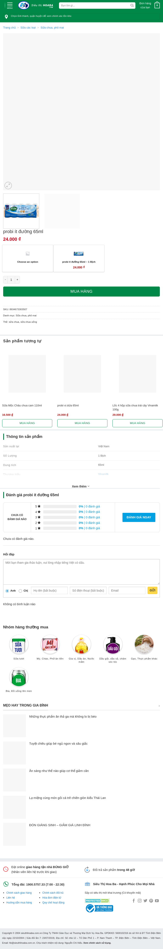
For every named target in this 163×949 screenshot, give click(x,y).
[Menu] (10, 5)
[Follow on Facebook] (134, 901)
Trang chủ (9, 27)
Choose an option (27, 261)
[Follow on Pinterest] (151, 901)
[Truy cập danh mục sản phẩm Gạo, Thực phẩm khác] (144, 649)
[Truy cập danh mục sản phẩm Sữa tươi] (19, 649)
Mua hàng (81, 291)
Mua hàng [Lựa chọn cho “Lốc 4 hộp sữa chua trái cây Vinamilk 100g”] (137, 423)
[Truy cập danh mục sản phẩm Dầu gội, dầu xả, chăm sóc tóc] (113, 651)
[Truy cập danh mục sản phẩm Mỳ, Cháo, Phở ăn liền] (50, 649)
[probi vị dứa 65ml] (82, 374)
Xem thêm (80, 486)
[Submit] (132, 5)
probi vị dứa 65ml (68, 405)
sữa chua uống (28, 322)
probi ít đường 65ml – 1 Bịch (79, 261)
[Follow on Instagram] (140, 901)
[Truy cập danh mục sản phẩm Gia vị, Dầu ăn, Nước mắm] (81, 651)
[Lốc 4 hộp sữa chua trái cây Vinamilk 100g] (137, 374)
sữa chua (14, 322)
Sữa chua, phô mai (52, 27)
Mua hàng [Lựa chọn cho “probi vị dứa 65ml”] (82, 423)
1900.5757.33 (35, 884)
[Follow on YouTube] (157, 901)
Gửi (152, 590)
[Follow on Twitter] (145, 901)
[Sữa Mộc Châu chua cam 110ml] (27, 374)
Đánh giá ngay (139, 517)
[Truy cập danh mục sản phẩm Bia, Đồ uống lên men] (19, 681)
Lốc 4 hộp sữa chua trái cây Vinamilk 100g (135, 407)
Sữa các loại (28, 27)
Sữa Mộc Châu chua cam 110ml (22, 405)
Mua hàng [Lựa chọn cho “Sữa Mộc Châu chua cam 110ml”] (27, 423)
